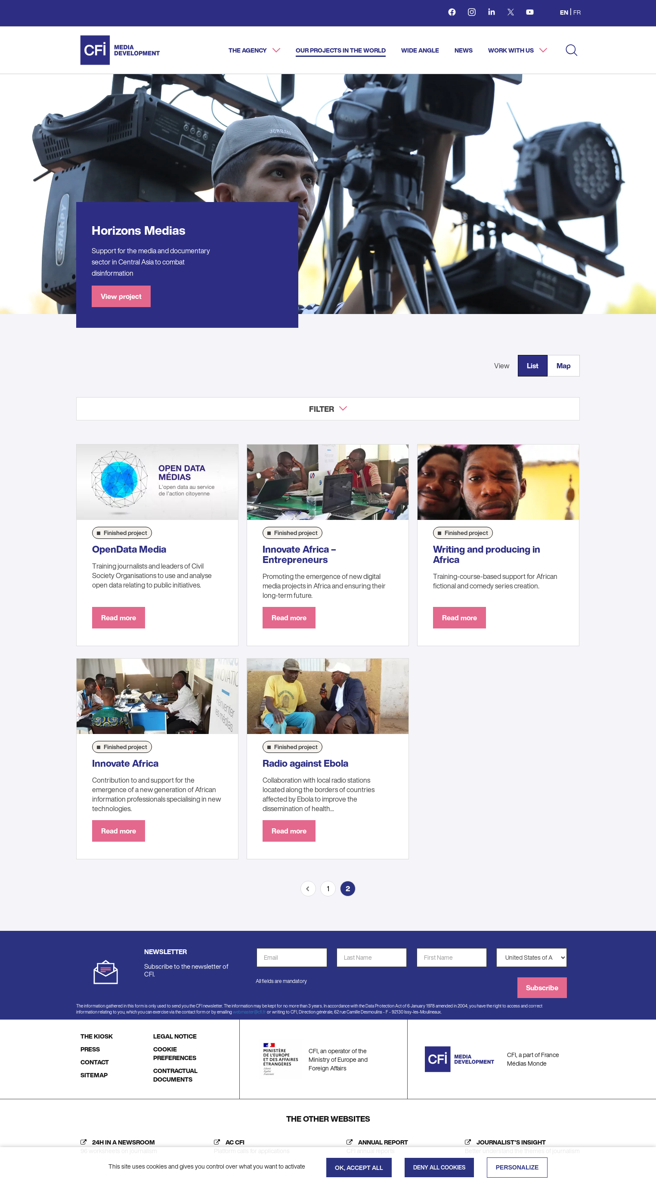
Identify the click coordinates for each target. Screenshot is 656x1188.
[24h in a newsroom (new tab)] (116, 1146)
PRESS (90, 1049)
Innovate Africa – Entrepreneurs (299, 554)
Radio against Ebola (305, 763)
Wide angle (420, 50)
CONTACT (94, 1062)
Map (564, 366)
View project (121, 296)
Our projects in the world (341, 50)
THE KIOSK (96, 1036)
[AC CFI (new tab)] (250, 1146)
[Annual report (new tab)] (375, 1146)
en (564, 12)
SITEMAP (94, 1074)
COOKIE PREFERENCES (174, 1053)
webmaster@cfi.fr (249, 1012)
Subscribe (542, 988)
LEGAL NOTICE (175, 1036)
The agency (248, 50)
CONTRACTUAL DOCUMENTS (175, 1075)
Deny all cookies (439, 1167)
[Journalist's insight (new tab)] (520, 1146)
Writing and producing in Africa (486, 554)
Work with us (511, 50)
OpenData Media (129, 549)
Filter (321, 408)
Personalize (517, 1167)
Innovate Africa (125, 763)
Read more (118, 618)
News (464, 50)
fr (577, 12)
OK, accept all (359, 1167)
